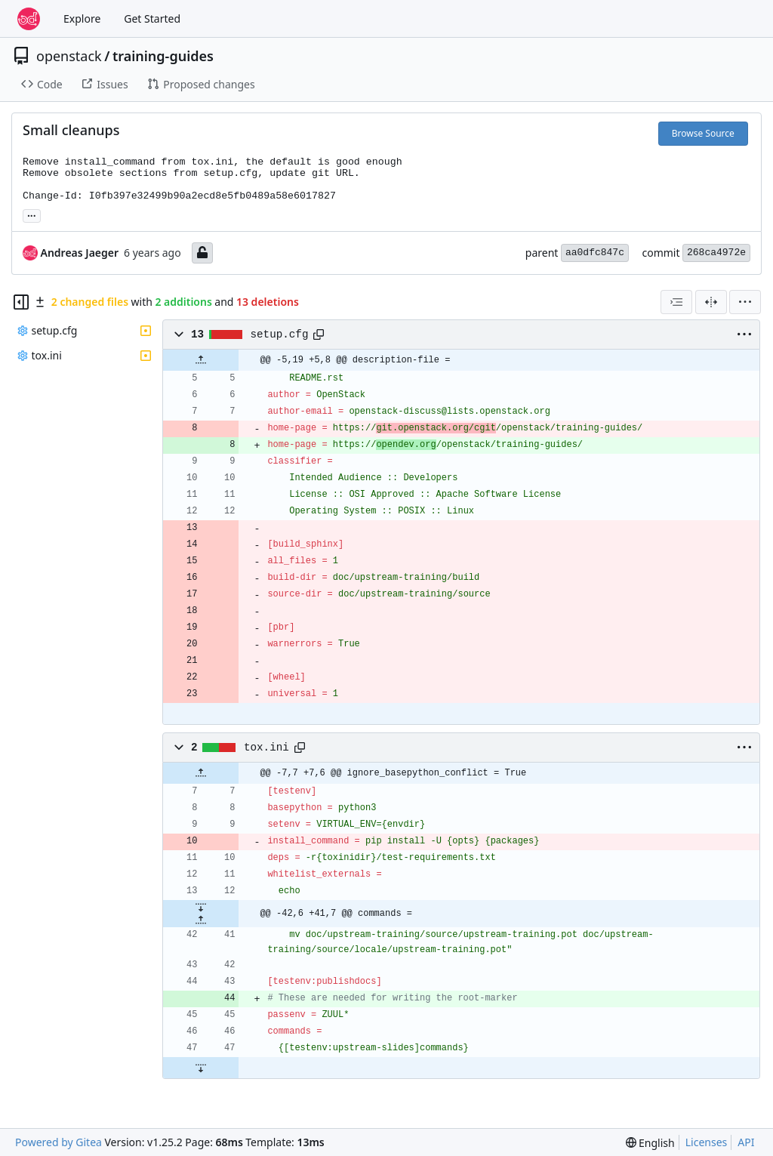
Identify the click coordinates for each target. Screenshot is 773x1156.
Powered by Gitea (58, 1142)
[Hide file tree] (21, 302)
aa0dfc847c (594, 252)
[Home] (29, 18)
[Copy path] (318, 334)
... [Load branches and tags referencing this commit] (31, 214)
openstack (69, 55)
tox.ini (266, 747)
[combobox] (676, 302)
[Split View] (711, 302)
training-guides (163, 55)
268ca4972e (716, 252)
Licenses (706, 1142)
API (746, 1142)
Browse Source (703, 133)
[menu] (745, 302)
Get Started (152, 18)
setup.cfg (280, 334)
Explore (81, 18)
